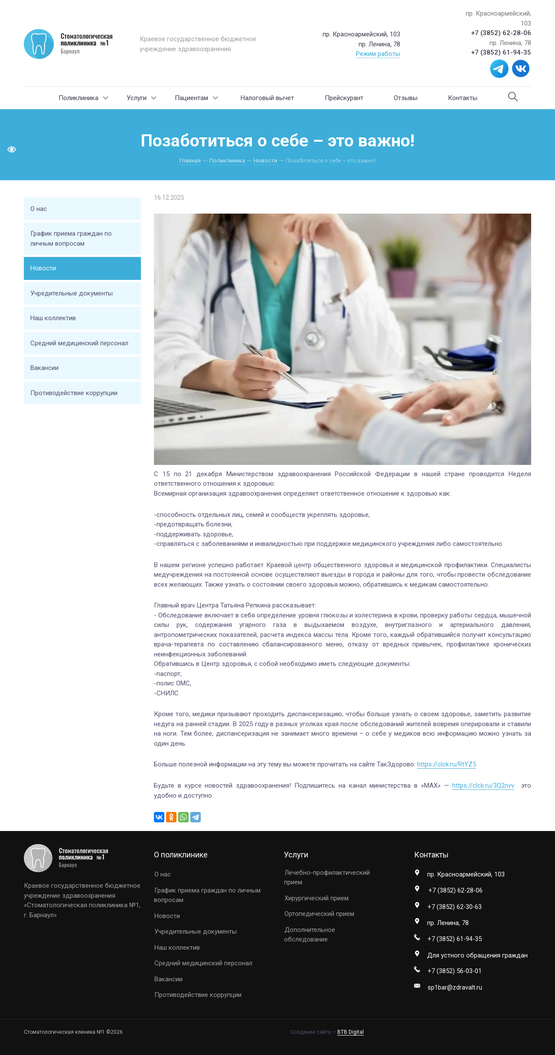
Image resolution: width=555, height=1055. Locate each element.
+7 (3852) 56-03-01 (455, 972)
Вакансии (44, 368)
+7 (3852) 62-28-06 (501, 33)
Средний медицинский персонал (79, 343)
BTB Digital (350, 1032)
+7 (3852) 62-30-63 (455, 907)
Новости (264, 160)
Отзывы (406, 98)
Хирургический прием (316, 898)
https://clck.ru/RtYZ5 (446, 764)
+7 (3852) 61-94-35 (501, 52)
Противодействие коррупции (74, 393)
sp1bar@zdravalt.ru (455, 989)
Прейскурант (344, 98)
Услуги (142, 98)
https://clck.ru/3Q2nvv (483, 785)
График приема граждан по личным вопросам (71, 238)
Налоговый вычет (267, 98)
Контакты (462, 98)
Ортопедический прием (319, 914)
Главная (191, 160)
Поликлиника (83, 98)
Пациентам (196, 98)
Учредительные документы (71, 293)
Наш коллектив (53, 318)
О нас (38, 209)
